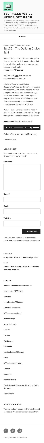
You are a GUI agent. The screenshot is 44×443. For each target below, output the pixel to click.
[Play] (6, 128)
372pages (9, 341)
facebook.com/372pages (14, 352)
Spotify (7, 330)
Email (7, 206)
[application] (22, 127)
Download (32, 134)
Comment (8, 162)
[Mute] (31, 128)
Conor (28, 45)
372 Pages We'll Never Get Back (18, 15)
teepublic (7, 374)
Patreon (26, 58)
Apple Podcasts (10, 324)
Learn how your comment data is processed (22, 241)
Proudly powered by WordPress (15, 437)
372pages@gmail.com (13, 363)
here (16, 75)
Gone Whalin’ (9, 394)
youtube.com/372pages (13, 302)
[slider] (18, 127)
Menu (22, 37)
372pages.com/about (12, 313)
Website (7, 218)
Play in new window (19, 134)
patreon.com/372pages (13, 70)
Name (7, 194)
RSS (14, 140)
